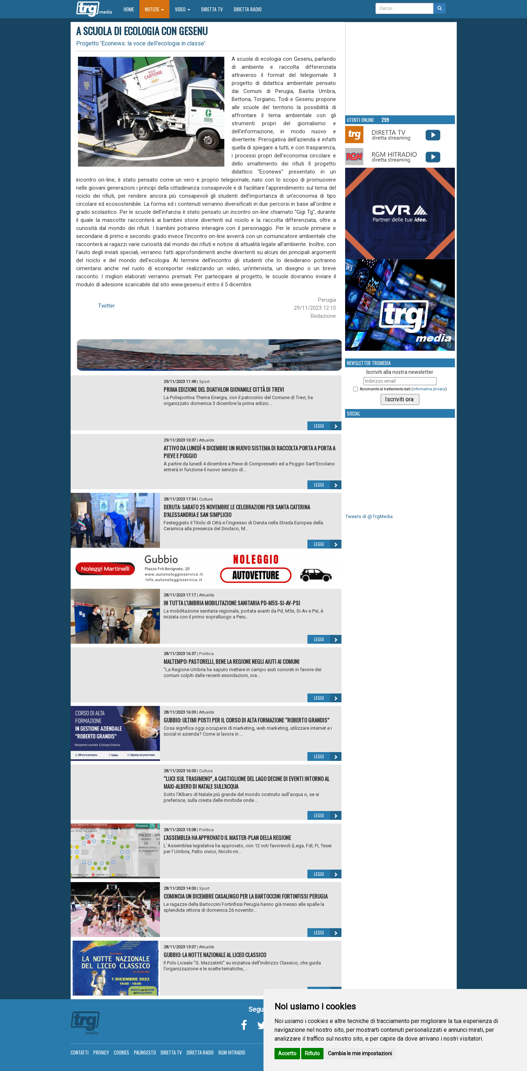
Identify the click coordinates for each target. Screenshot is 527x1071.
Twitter (106, 305)
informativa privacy (429, 389)
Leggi (327, 425)
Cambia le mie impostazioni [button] (360, 1053)
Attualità (206, 440)
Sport (204, 381)
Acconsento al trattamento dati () (403, 389)
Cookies (121, 1052)
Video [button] (182, 9)
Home (131, 9)
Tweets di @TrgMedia (369, 516)
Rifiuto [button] (312, 1053)
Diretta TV (212, 9)
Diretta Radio (248, 9)
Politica (206, 653)
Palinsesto (145, 1052)
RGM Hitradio (231, 1052)
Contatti (80, 1052)
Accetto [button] (287, 1053)
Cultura (206, 499)
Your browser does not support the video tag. (400, 68)
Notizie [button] (154, 9)
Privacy (101, 1052)
